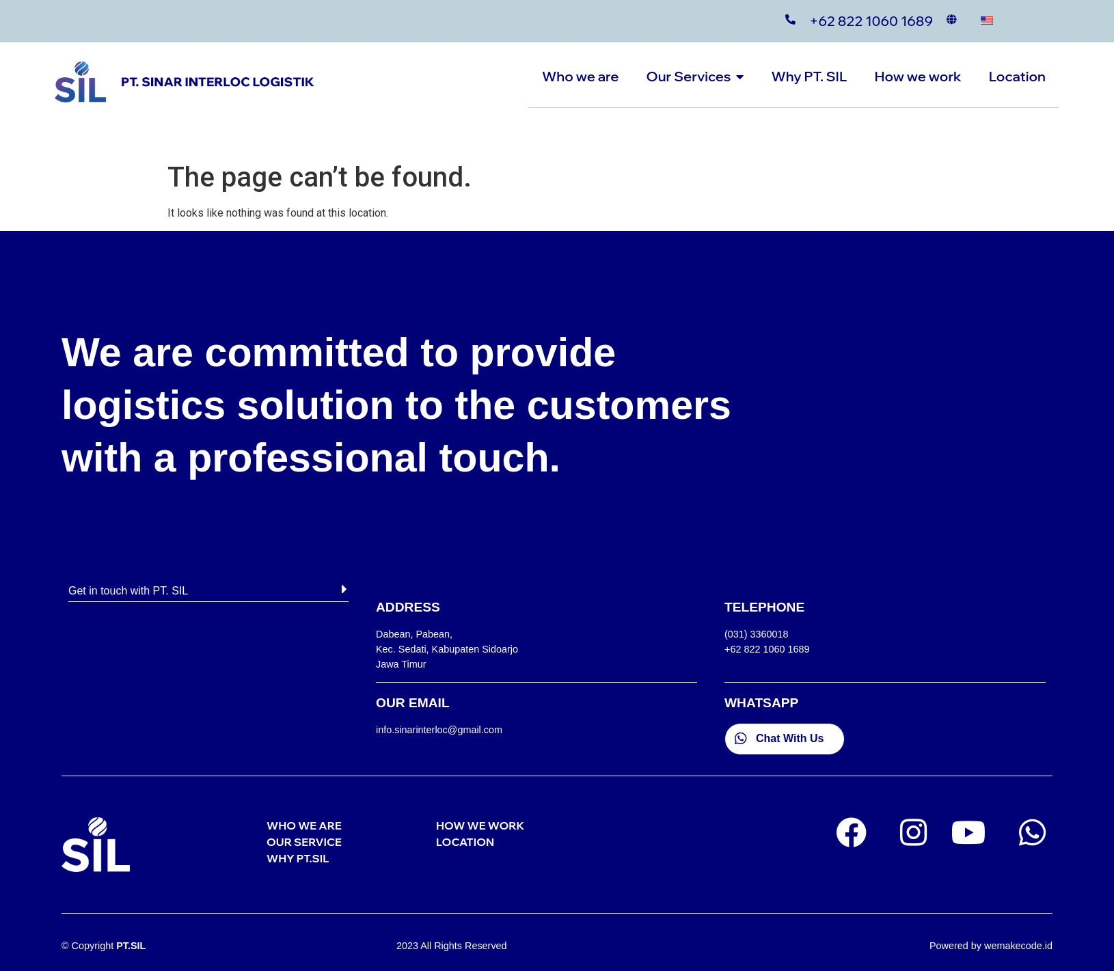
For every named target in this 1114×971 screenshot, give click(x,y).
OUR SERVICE (304, 842)
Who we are (580, 76)
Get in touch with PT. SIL (128, 591)
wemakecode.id (1018, 945)
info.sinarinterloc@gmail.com (439, 729)
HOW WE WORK (480, 825)
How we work (917, 76)
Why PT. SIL (809, 76)
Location (1017, 76)
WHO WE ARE (304, 825)
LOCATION (465, 842)
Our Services (695, 76)
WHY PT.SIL (298, 858)
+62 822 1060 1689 (871, 20)
